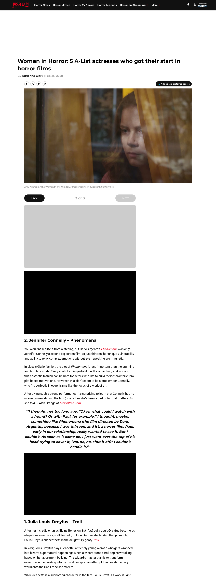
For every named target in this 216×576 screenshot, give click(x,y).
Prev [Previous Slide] (34, 198)
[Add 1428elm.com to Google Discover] (174, 83)
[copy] (45, 83)
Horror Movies (61, 5)
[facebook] (188, 4)
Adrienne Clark (32, 75)
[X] (195, 4)
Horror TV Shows (83, 5)
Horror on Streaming (133, 5)
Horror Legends (107, 5)
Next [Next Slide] (125, 198)
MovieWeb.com (70, 403)
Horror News (42, 5)
